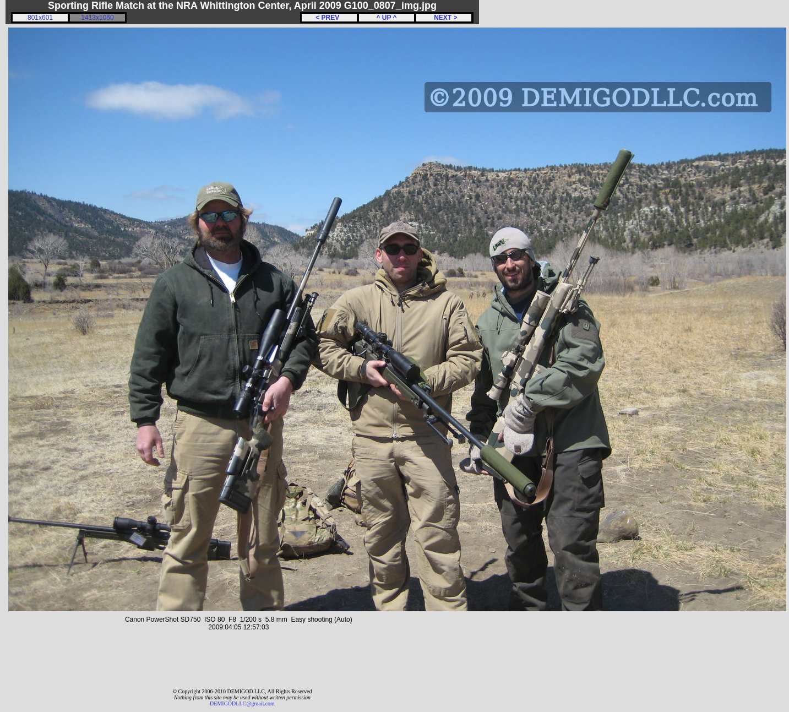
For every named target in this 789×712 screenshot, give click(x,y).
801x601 (40, 17)
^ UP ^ (386, 17)
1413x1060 (97, 17)
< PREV (329, 17)
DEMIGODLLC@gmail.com (242, 703)
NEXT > (443, 17)
